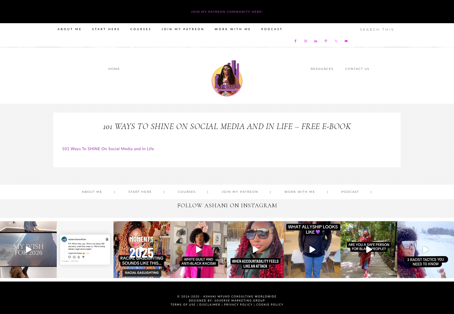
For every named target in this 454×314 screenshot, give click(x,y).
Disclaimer (210, 304)
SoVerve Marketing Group (240, 300)
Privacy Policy (238, 304)
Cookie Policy (269, 304)
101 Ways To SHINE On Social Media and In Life (108, 148)
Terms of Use (183, 304)
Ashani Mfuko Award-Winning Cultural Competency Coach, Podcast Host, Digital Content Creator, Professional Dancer (227, 78)
